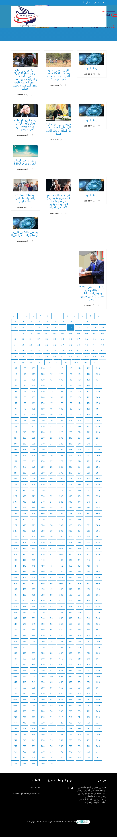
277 (15, 466)
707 (15, 717)
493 (70, 589)
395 (89, 530)
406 (98, 536)
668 (24, 693)
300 (43, 478)
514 (79, 600)
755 (89, 740)
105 (85, 362)
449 (33, 565)
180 (43, 408)
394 (79, 530)
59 (94, 339)
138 (24, 385)
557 (15, 629)
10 (82, 315)
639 (33, 676)
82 (86, 350)
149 (33, 391)
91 (62, 356)
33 (78, 327)
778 (24, 757)
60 (102, 339)
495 (89, 589)
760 (43, 746)
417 (15, 548)
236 (98, 437)
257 (15, 455)
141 (52, 385)
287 (15, 472)
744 (79, 734)
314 (79, 484)
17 (46, 321)
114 (79, 368)
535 (89, 612)
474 (79, 577)
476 (98, 577)
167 (15, 403)
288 (24, 472)
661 (52, 687)
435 (89, 554)
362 (61, 513)
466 (98, 571)
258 (24, 455)
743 (70, 734)
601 (52, 653)
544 (79, 618)
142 (61, 385)
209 (33, 426)
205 (89, 420)
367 (15, 519)
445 (89, 560)
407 (15, 542)
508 (24, 600)
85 (14, 356)
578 (24, 641)
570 (43, 635)
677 (15, 699)
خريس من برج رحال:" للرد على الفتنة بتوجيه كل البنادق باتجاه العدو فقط (58, 129)
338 (24, 501)
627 (15, 670)
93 (78, 356)
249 (33, 449)
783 (70, 757)
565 (89, 629)
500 (43, 594)
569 (33, 635)
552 (61, 624)
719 (33, 722)
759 (33, 746)
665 (89, 687)
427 (15, 554)
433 (70, 554)
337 (15, 501)
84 (102, 350)
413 (70, 542)
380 (43, 525)
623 (70, 664)
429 (33, 554)
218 (24, 432)
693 (70, 705)
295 (89, 472)
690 (43, 705)
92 (70, 356)
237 (15, 443)
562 (61, 629)
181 (52, 408)
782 (61, 757)
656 (98, 682)
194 (79, 414)
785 (89, 757)
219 (33, 432)
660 (43, 687)
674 (79, 693)
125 (89, 374)
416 (98, 542)
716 (98, 717)
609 (33, 658)
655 (89, 682)
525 (89, 606)
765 (89, 746)
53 (46, 339)
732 (61, 728)
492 (61, 589)
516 (98, 600)
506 (98, 594)
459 (33, 571)
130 (43, 379)
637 (15, 676)
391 (52, 530)
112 (61, 368)
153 (70, 391)
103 (67, 362)
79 (62, 350)
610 (43, 658)
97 (14, 362)
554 (79, 624)
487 (15, 589)
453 (70, 565)
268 (24, 461)
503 (70, 594)
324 (79, 490)
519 (33, 606)
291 (52, 472)
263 (70, 455)
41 (46, 333)
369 (33, 519)
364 (79, 513)
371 (52, 519)
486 (98, 583)
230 (43, 437)
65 (46, 345)
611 (52, 658)
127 (15, 379)
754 (79, 740)
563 (70, 629)
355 (89, 507)
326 (98, 490)
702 (61, 711)
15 (30, 321)
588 (24, 647)
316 (98, 484)
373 (70, 519)
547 (15, 624)
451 (52, 565)
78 (54, 350)
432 (61, 554)
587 (15, 647)
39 (30, 333)
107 (15, 368)
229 (33, 437)
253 (70, 449)
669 (33, 693)
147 (15, 391)
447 (15, 565)
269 (33, 461)
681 (52, 699)
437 (15, 560)
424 (79, 548)
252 (61, 449)
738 (24, 734)
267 (15, 461)
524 (79, 606)
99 (30, 362)
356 (98, 507)
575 (89, 635)
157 (15, 397)
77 (46, 350)
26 (22, 327)
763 (70, 746)
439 (33, 560)
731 (52, 728)
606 (98, 653)
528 (24, 612)
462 (61, 571)
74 (22, 350)
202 (61, 420)
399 (33, 536)
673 (70, 693)
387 (15, 530)
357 (15, 513)
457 (15, 571)
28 (38, 327)
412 (61, 542)
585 (89, 641)
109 (33, 368)
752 (61, 740)
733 (70, 728)
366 (98, 513)
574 (79, 635)
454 (79, 565)
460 (43, 571)
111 (52, 368)
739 (33, 734)
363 (70, 513)
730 (43, 728)
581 (52, 641)
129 (33, 379)
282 (61, 466)
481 (52, 583)
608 (24, 658)
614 (79, 658)
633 (70, 670)
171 (52, 403)
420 (43, 548)
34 (86, 327)
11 (90, 315)
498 (24, 594)
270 (43, 461)
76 (38, 350)
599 (33, 653)
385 (89, 525)
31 (62, 327)
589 (33, 647)
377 (15, 525)
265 (89, 455)
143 (70, 385)
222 (61, 432)
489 (33, 589)
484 (79, 583)
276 (98, 461)
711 (52, 717)
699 (33, 711)
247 (15, 449)
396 (98, 530)
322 (61, 490)
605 (89, 653)
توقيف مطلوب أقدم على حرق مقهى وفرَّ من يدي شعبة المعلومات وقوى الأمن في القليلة (58, 201)
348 (24, 507)
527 (15, 612)
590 (43, 647)
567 (15, 635)
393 (70, 530)
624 (79, 664)
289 (33, 472)
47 (94, 333)
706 (98, 711)
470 (43, 577)
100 (39, 362)
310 (43, 484)
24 (102, 321)
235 (89, 437)
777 (15, 757)
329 (33, 496)
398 (24, 536)
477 (15, 583)
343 (70, 501)
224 (79, 432)
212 (61, 426)
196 (98, 414)
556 (98, 624)
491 (52, 589)
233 (70, 437)
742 (61, 734)
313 (70, 484)
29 (46, 327)
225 (89, 432)
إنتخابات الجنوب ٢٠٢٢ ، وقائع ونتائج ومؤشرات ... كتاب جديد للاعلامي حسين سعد (91, 293)
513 (70, 600)
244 (79, 443)
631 (52, 670)
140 (43, 385)
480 (43, 583)
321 (52, 490)
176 (98, 403)
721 (52, 722)
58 (86, 339)
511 (52, 600)
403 (70, 536)
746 (98, 734)
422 (61, 548)
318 (24, 490)
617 (15, 664)
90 (54, 356)
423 (70, 548)
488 (24, 589)
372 (61, 519)
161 (52, 397)
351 (52, 507)
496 (98, 589)
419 (33, 548)
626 (98, 664)
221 (52, 432)
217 (15, 432)
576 (98, 635)
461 (52, 571)
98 (22, 362)
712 (61, 717)
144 (79, 385)
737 (15, 734)
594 (79, 647)
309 (33, 484)
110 (43, 368)
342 (61, 501)
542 (61, 618)
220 (43, 432)
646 (98, 676)
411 (52, 542)
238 (24, 443)
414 (79, 542)
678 (24, 699)
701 (52, 711)
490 (43, 589)
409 (33, 542)
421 (52, 548)
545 (89, 618)
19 (62, 321)
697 (15, 711)
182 (61, 408)
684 (79, 699)
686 (98, 699)
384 (79, 525)
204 (79, 420)
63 (30, 345)
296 (98, 472)
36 (102, 327)
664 (79, 687)
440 (43, 560)
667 (15, 693)
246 (98, 443)
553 (70, 624)
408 (24, 542)
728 (24, 728)
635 (89, 670)
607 (15, 658)
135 (89, 379)
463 (70, 571)
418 (24, 548)
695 (89, 705)
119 (33, 374)
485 (89, 583)
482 (61, 583)
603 (70, 653)
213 (70, 426)
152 (61, 391)
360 (43, 513)
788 (24, 763)
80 (70, 350)
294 (79, 472)
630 (43, 670)
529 (33, 612)
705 (89, 711)
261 (52, 455)
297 (15, 478)
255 (89, 449)
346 (98, 501)
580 (43, 641)
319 (33, 490)
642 (61, 676)
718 (24, 722)
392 (61, 530)
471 (52, 577)
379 (33, 525)
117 (15, 374)
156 (98, 391)
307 (15, 484)
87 (30, 356)
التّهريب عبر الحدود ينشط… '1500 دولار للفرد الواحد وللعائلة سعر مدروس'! (58, 75)
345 (89, 501)
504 (79, 594)
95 (94, 356)
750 (43, 740)
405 (89, 536)
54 (54, 339)
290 (43, 472)
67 (62, 345)
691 (52, 705)
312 (61, 484)
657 (15, 687)
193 (70, 414)
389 (33, 530)
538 (24, 618)
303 (70, 478)
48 (102, 333)
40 (38, 333)
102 (57, 362)
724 (79, 722)
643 (70, 676)
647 (15, 682)
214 (79, 426)
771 (52, 751)
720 (43, 722)
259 (33, 455)
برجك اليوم (91, 68)
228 (24, 437)
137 (15, 385)
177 (15, 408)
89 (46, 356)
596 (98, 647)
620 (43, 664)
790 (43, 763)
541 (52, 618)
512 (61, 600)
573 (70, 635)
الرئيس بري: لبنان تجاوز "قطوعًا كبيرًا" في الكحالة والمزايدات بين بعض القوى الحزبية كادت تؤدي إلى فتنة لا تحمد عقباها (25, 79)
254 (79, 449)
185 (89, 408)
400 (43, 536)
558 (24, 629)
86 (22, 356)
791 (52, 763)
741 (52, 734)
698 (24, 711)
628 (24, 670)
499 (33, 594)
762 (61, 746)
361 (52, 513)
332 (61, 496)
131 (52, 379)
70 (86, 345)
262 (61, 455)
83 (94, 350)
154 (79, 391)
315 (89, 484)
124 (79, 374)
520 (43, 606)
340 (43, 501)
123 (70, 374)
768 (24, 751)
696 (98, 705)
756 (98, 740)
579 (33, 641)
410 (43, 542)
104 (76, 362)
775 (89, 751)
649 (33, 682)
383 (70, 525)
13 (14, 321)
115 (89, 368)
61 (14, 345)
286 (98, 466)
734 (79, 728)
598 (24, 653)
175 (89, 403)
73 (14, 350)
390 (43, 530)
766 (98, 746)
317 (15, 490)
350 (43, 507)
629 (33, 670)
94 (86, 356)
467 (15, 577)
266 (98, 455)
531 (52, 612)
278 (24, 466)
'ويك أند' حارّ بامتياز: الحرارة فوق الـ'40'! (25, 162)
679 (33, 699)
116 (98, 368)
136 (98, 379)
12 (98, 315)
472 (61, 577)
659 (33, 687)
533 (70, 612)
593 (70, 647)
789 (33, 763)
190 (43, 414)
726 (98, 722)
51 (30, 339)
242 (61, 443)
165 (89, 397)
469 (33, 577)
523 (70, 606)
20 (70, 321)
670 (43, 693)
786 (98, 757)
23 (94, 321)
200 (43, 420)
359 (33, 513)
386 (98, 525)
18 (54, 321)
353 (70, 507)
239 (33, 443)
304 (79, 478)
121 (52, 374)
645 (89, 676)
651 (52, 682)
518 (24, 606)
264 (79, 455)
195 (89, 414)
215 (89, 426)
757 (15, 746)
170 (43, 403)
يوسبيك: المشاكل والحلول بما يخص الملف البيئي (25, 198)
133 (70, 379)
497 (15, 594)
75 (30, 350)
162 (61, 397)
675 (89, 693)
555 (89, 624)
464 (79, 571)
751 (52, 740)
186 (98, 408)
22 (86, 321)
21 (78, 321)
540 (43, 618)
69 (78, 345)
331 (52, 496)
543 (70, 618)
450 (43, 565)
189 (33, 414)
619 (33, 664)
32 (70, 327)
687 (15, 705)
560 (43, 629)
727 (15, 728)
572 (61, 635)
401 (52, 536)
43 (62, 333)
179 (33, 408)
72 (102, 345)
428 (24, 554)
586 (98, 641)
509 (33, 600)
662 (61, 687)
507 (15, 600)
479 (33, 583)
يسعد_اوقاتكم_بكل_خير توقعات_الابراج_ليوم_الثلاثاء (22, 234)
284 (79, 466)
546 (98, 618)
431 (52, 554)
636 (98, 670)
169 (33, 403)
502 (61, 594)
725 (89, 722)
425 (89, 548)
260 (43, 455)
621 (52, 664)
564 (79, 629)
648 (24, 682)
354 (79, 507)
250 (43, 449)
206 (98, 420)
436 (98, 554)
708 (24, 717)
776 (98, 751)
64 (38, 345)
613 (70, 658)
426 (98, 548)
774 (79, 751)
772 (61, 751)
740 (43, 734)
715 (89, 717)
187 (15, 414)
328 (24, 496)
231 (52, 437)
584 (79, 641)
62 (22, 345)
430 (43, 554)
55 (62, 339)
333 (70, 496)
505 (89, 594)
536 (98, 612)
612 (61, 658)
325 (89, 490)
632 (61, 670)
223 (70, 432)
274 (79, 461)
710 (43, 717)
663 (70, 687)
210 (43, 426)
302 (61, 478)
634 (79, 670)
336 (98, 496)
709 (33, 717)
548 (24, 624)
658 (24, 687)
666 (98, 687)
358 (24, 513)
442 (61, 560)
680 (43, 699)
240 (43, 443)
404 (79, 536)
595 (89, 647)
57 (78, 339)
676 (98, 693)
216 (98, 426)
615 (89, 658)
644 (79, 676)
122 (61, 374)
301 (52, 478)
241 (52, 443)
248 (24, 449)
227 (15, 437)
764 (79, 746)
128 (24, 379)
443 (70, 560)
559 (33, 629)
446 (98, 560)
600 (43, 653)
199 (33, 420)
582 (61, 641)
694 (79, 705)
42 (54, 333)
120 (43, 374)
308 (24, 484)
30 (54, 327)
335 (89, 496)
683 (70, 699)
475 (89, 577)
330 (43, 496)
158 (24, 397)
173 (70, 403)
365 (89, 513)
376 (98, 519)
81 (78, 350)
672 (61, 693)
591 (52, 647)
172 (61, 403)
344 (79, 501)
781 (52, 757)
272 (61, 461)
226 (98, 432)
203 (70, 420)
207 (15, 426)
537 (15, 618)
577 (15, 641)
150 (43, 391)
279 (33, 466)
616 (98, 658)
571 (52, 635)
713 (70, 717)
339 (33, 501)
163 (70, 397)
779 (33, 757)
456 (98, 565)
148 (24, 391)
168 (24, 403)
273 (70, 461)
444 (79, 560)
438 (24, 560)
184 (79, 408)
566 (98, 629)
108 (24, 368)
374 (79, 519)
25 (14, 327)
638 (24, 676)
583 (70, 641)
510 (43, 600)
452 (61, 565)
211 (52, 426)
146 (98, 385)
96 (102, 356)
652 (61, 682)
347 (15, 507)
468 (24, 577)
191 (52, 414)
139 (33, 385)
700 (43, 711)
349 (33, 507)
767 (15, 751)
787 (15, 763)
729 (33, 728)
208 (24, 426)
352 (61, 507)
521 (52, 606)
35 (94, 327)
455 (89, 565)
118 (24, 374)
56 (70, 339)
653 (70, 682)
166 (98, 397)
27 (30, 327)
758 (24, 746)
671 (52, 693)
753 (70, 740)
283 (70, 466)
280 (43, 466)
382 (61, 525)
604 (79, 653)
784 (79, 757)
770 (43, 751)
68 (70, 345)
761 (52, 746)
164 (79, 397)
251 (52, 449)
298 (24, 478)
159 (33, 397)
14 (22, 321)
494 (79, 589)
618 (24, 664)
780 (43, 757)
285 (89, 466)
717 (15, 722)
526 (98, 606)
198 (24, 420)
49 (14, 339)
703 (70, 711)
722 (61, 722)
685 (89, 699)
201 (52, 420)
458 (24, 571)
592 (61, 647)
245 (89, 443)
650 (43, 682)
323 (70, 490)
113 (70, 368)
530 (43, 612)
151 (52, 391)
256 (98, 449)
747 (15, 740)
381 (52, 525)
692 (61, 705)
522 (61, 606)
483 (70, 583)
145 (89, 385)
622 (61, 664)
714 (79, 717)
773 (70, 751)
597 (15, 653)
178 (24, 408)
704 (79, 711)
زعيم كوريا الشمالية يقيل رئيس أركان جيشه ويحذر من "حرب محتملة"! (25, 125)
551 (52, 624)
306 (98, 478)
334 (79, 496)
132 (61, 379)
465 (89, 571)
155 (89, 391)
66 (54, 345)
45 (78, 333)
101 (48, 362)
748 (24, 740)
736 (98, 728)
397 (15, 536)
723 (70, 722)
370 (43, 519)
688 (24, 705)
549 (33, 624)
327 (15, 496)
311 (52, 484)
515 (89, 600)
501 (52, 594)
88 (38, 356)
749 (33, 740)
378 (24, 525)
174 (79, 403)
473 (70, 577)
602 (61, 653)
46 (86, 333)
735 (89, 728)
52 (38, 339)
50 (22, 339)
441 (52, 560)
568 (24, 635)
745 (89, 734)
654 (79, 682)
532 (61, 612)
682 (61, 699)
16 (38, 321)
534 (79, 612)
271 (52, 461)
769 (33, 751)
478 (24, 583)
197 (15, 420)
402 (61, 536)
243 (70, 443)
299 (33, 478)
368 (24, 519)
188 (24, 414)
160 (43, 397)
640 (43, 676)
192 (61, 414)
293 (70, 472)
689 (33, 705)
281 (52, 466)
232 (61, 437)
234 (79, 437)
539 (33, 618)
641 (52, 676)
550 (43, 624)
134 (79, 379)
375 (89, 519)
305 (89, 478)
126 (98, 374)
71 (94, 345)
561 (52, 629)
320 (43, 490)
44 (70, 333)
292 (61, 472)
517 (15, 606)
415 (89, 542)
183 (70, 408)
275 (89, 461)
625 (89, 664)
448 (24, 565)
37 (14, 333)
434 (79, 554)
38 (22, 333)
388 (24, 530)
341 (52, 501)
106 (94, 362)
